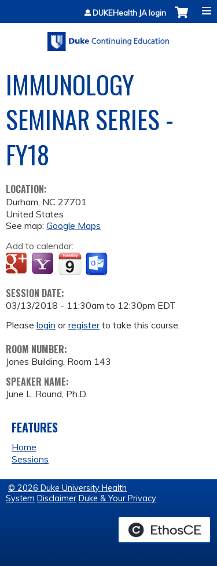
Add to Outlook (97, 264)
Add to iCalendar (70, 263)
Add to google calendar (18, 264)
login (46, 325)
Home (24, 447)
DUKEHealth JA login (129, 13)
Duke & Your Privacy (117, 498)
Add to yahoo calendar (44, 264)
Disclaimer (56, 498)
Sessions (30, 459)
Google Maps (73, 225)
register (84, 325)
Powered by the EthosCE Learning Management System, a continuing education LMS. (164, 529)
